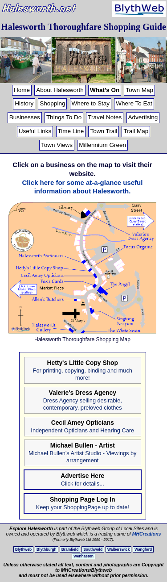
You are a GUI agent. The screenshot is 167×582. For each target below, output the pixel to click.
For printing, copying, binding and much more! (82, 374)
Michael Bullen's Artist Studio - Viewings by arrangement (82, 457)
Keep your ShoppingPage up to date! (82, 507)
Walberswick (118, 549)
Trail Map (135, 131)
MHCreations (146, 533)
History (24, 103)
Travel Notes (105, 117)
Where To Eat (134, 103)
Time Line (71, 131)
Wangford (143, 549)
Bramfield (70, 549)
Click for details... (82, 483)
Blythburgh (47, 549)
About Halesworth (60, 90)
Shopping (52, 103)
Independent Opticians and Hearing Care (82, 430)
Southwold (92, 549)
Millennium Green (102, 145)
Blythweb (23, 549)
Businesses (24, 117)
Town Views (57, 145)
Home (22, 90)
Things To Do (63, 117)
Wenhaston (83, 556)
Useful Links (35, 131)
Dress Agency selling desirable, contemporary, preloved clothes (82, 404)
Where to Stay (91, 103)
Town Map (139, 90)
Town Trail (103, 131)
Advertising (143, 117)
